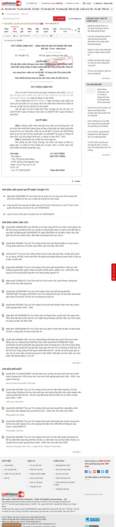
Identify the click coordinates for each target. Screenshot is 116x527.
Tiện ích (105, 9)
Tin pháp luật (61, 9)
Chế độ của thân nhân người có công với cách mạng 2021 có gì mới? (99, 62)
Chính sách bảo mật (63, 478)
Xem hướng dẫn (52, 23)
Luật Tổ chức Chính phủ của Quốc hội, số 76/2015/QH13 (30, 214)
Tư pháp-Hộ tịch (37, 446)
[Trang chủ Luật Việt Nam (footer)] (13, 497)
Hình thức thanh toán (63, 469)
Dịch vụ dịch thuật (36, 478)
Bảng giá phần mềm (63, 465)
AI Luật (97, 9)
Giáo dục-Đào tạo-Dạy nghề (16, 383)
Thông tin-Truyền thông (52, 446)
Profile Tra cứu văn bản (12, 474)
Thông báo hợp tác (62, 489)
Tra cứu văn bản (24, 9)
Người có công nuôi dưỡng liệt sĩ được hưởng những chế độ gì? (99, 52)
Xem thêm (76, 363)
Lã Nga (76, 181)
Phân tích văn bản (36, 469)
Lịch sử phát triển (10, 469)
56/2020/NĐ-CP (40, 101)
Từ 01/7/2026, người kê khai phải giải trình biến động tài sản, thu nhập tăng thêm (98, 134)
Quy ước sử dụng (62, 474)
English (87, 3)
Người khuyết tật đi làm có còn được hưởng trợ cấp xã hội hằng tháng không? (98, 28)
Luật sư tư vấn (86, 9)
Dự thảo (35, 9)
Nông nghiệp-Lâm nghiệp (15, 415)
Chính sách (31, 383)
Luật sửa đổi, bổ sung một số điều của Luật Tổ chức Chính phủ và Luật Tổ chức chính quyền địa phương (41, 95)
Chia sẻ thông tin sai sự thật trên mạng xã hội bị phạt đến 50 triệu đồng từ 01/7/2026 (99, 123)
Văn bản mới (10, 9)
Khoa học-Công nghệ (13, 446)
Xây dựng (19, 431)
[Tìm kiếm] (59, 18)
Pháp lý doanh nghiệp (37, 474)
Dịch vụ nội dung (36, 482)
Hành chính (19, 402)
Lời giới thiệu (8, 465)
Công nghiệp (10, 431)
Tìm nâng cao (75, 19)
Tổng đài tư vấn (35, 487)
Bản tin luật (74, 9)
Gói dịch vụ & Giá (72, 3)
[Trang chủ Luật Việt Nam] (12, 3)
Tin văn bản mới (48, 9)
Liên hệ (6, 478)
